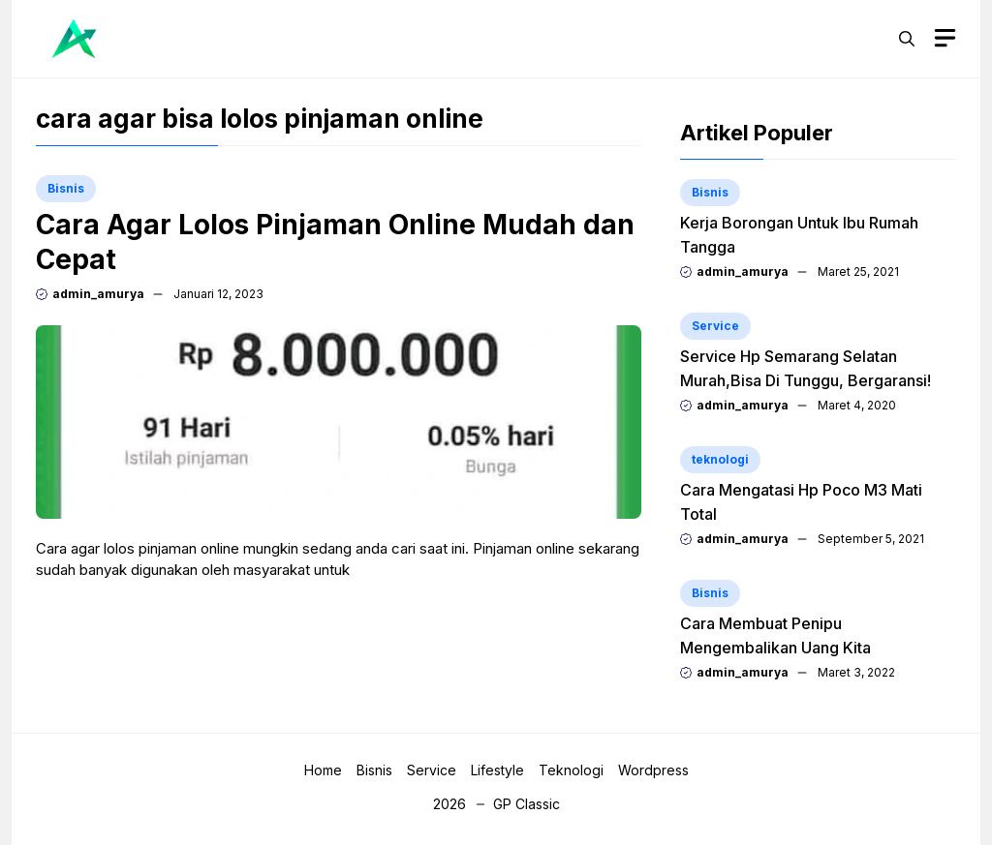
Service (715, 325)
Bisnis (65, 188)
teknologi (720, 459)
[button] (907, 39)
